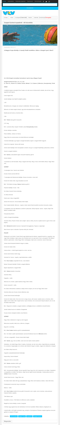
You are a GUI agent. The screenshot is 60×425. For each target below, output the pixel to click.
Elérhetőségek (38, 1)
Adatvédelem (11, 1)
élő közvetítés (14, 416)
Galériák (36, 17)
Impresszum (30, 1)
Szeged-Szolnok (37, 416)
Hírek (11, 17)
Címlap (4, 1)
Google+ (49, 1)
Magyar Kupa (22, 416)
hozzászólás (7, 47)
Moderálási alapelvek (20, 1)
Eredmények (42, 17)
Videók (30, 17)
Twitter (46, 1)
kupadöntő (29, 416)
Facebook (43, 1)
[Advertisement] (30, 64)
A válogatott (18, 17)
